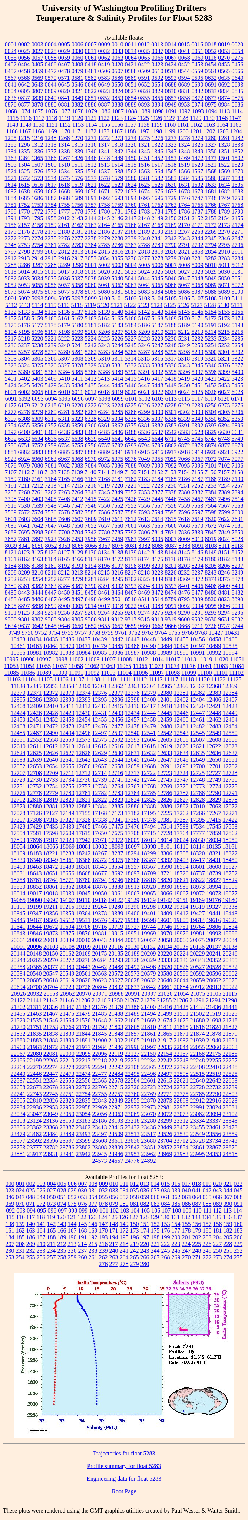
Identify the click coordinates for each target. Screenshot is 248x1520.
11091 (76, 673)
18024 (181, 840)
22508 (181, 1074)
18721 (165, 873)
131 (175, 1217)
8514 (157, 599)
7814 (157, 532)
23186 (99, 1120)
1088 (131, 111)
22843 (99, 1100)
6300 (157, 412)
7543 (51, 505)
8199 (144, 566)
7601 (11, 519)
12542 (165, 733)
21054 (181, 993)
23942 (83, 1154)
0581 (77, 78)
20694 (18, 987)
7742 (91, 532)
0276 (237, 58)
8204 (198, 566)
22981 (165, 1107)
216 (103, 1244)
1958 (51, 218)
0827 (131, 91)
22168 (197, 1054)
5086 (184, 292)
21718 (230, 1020)
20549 (67, 973)
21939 (197, 1040)
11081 (204, 666)
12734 (67, 780)
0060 (77, 58)
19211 (50, 907)
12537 (116, 733)
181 (217, 1230)
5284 (117, 352)
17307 (18, 820)
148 (113, 1224)
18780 (83, 880)
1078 (78, 111)
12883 (83, 806)
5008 (184, 265)
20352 (213, 960)
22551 (34, 1080)
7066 (184, 459)
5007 (171, 265)
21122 (18, 1000)
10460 (230, 639)
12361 (99, 686)
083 (155, 1204)
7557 (157, 505)
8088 (184, 546)
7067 (198, 459)
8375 (224, 579)
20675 (230, 980)
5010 (211, 265)
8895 (11, 606)
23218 (132, 1120)
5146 (198, 312)
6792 (117, 445)
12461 (197, 719)
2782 (64, 245)
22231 (132, 1060)
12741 (116, 780)
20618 (50, 980)
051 (61, 1197)
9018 (117, 606)
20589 (181, 973)
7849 (224, 532)
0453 (198, 64)
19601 (165, 920)
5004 (131, 265)
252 (238, 1250)
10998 (60, 659)
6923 (11, 459)
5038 (91, 278)
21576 (83, 1020)
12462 (213, 719)
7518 (11, 505)
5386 (91, 372)
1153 (78, 124)
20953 (50, 993)
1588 (238, 178)
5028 (198, 271)
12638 (18, 759)
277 (113, 1264)
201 (186, 1237)
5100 (104, 298)
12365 (164, 686)
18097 (132, 846)
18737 (197, 873)
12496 (83, 733)
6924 (24, 459)
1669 (77, 191)
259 (72, 1257)
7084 (91, 465)
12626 (50, 753)
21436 (213, 1007)
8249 (237, 572)
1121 (90, 118)
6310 (51, 419)
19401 (148, 913)
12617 (132, 746)
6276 (238, 405)
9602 (197, 619)
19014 (18, 893)
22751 (67, 1094)
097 (62, 1210)
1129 (195, 118)
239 (103, 1250)
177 (176, 1230)
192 (93, 1237)
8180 (211, 559)
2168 (157, 225)
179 (196, 1230)
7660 (117, 526)
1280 (211, 138)
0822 (91, 91)
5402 (24, 378)
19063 (132, 893)
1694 (131, 198)
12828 (197, 800)
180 (207, 1230)
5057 (64, 285)
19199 (34, 907)
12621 (197, 746)
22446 (34, 1074)
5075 (37, 292)
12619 (164, 746)
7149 (117, 472)
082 (144, 1204)
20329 (148, 960)
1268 (64, 138)
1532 (51, 171)
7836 (184, 532)
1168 (38, 131)
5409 (51, 378)
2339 (131, 238)
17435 (50, 826)
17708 (132, 833)
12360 (83, 686)
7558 (171, 505)
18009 (132, 840)
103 (124, 1210)
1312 (37, 144)
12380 (165, 693)
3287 (37, 265)
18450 (230, 860)
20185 (116, 953)
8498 (91, 599)
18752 (230, 873)
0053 (224, 51)
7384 (211, 492)
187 (41, 1237)
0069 (198, 58)
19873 (50, 933)
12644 (116, 759)
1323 (171, 144)
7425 (117, 499)
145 (82, 1224)
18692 (116, 873)
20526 (181, 967)
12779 (50, 793)
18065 (50, 846)
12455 (99, 719)
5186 (144, 325)
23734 (213, 1140)
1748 (211, 198)
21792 (99, 1027)
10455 (181, 639)
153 (165, 1224)
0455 (224, 64)
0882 (77, 104)
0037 (157, 51)
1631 (184, 185)
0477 (51, 71)
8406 (198, 586)
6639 (91, 439)
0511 (170, 71)
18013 (148, 840)
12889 (165, 806)
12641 (67, 759)
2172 (211, 225)
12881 (50, 806)
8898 (37, 606)
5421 (210, 378)
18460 (18, 866)
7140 (90, 472)
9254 (51, 612)
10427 (216, 632)
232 (30, 1250)
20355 (230, 960)
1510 (64, 165)
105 (145, 1210)
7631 (237, 519)
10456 (197, 639)
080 (124, 1204)
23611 (116, 1140)
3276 (131, 258)
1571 (11, 178)
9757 (81, 632)
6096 (78, 399)
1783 (144, 211)
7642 (37, 526)
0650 (117, 84)
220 (144, 1244)
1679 (198, 191)
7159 (11, 479)
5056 (51, 285)
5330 (104, 365)
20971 (99, 993)
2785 (104, 245)
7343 (91, 492)
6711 (170, 439)
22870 (148, 1100)
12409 (34, 706)
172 (124, 1230)
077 (93, 1204)
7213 (50, 485)
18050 (230, 840)
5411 (77, 378)
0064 (131, 58)
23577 (18, 1140)
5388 (104, 372)
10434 (34, 639)
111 (207, 1210)
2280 (117, 238)
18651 (50, 873)
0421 (131, 64)
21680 (197, 1020)
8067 (104, 546)
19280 (115, 907)
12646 (148, 759)
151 (144, 1224)
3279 (171, 258)
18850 (18, 886)
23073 (181, 1114)
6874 (211, 445)
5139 (104, 312)
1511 (77, 165)
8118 (237, 546)
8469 (144, 592)
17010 (197, 806)
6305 (224, 412)
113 (227, 1210)
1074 (24, 111)
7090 (157, 465)
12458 (148, 719)
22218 (99, 1060)
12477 (116, 726)
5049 (211, 278)
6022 (157, 392)
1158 (143, 124)
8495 (64, 599)
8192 (64, 566)
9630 (210, 619)
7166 (77, 479)
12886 (132, 806)
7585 (91, 512)
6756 (91, 445)
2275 (51, 238)
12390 (67, 699)
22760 (132, 1094)
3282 (211, 258)
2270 (224, 231)
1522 (224, 165)
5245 (131, 345)
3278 (157, 258)
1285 (11, 144)
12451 (34, 719)
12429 (67, 713)
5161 (64, 318)
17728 (165, 833)
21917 (165, 1040)
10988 (148, 653)
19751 (181, 927)
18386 (132, 860)
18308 (181, 853)
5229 (157, 338)
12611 (34, 746)
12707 (18, 773)
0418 (91, 64)
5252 (224, 345)
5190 (198, 325)
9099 (238, 606)
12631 (132, 753)
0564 (210, 71)
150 (134, 1224)
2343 (184, 238)
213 (71, 1244)
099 (83, 1210)
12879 (18, 806)
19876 (83, 933)
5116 (63, 305)
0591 (144, 78)
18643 (34, 873)
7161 (37, 479)
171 (113, 1230)
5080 (104, 292)
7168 (104, 479)
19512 (67, 920)
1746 (184, 198)
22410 (213, 1067)
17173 (116, 813)
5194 (11, 332)
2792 (198, 245)
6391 (184, 425)
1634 (224, 185)
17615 (83, 833)
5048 (198, 278)
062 (176, 1197)
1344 (131, 151)
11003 (92, 659)
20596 (213, 973)
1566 (184, 171)
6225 (131, 405)
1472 (198, 158)
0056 (24, 58)
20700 (34, 987)
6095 (64, 399)
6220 (77, 405)
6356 (37, 425)
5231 (184, 338)
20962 (67, 993)
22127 (132, 1054)
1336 (37, 151)
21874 (197, 1034)
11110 (109, 679)
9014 (91, 606)
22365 (148, 1067)
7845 (211, 532)
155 (186, 1224)
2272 (11, 238)
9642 (37, 626)
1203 (223, 131)
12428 (50, 713)
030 (82, 1190)
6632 (11, 439)
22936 (34, 1107)
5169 (171, 318)
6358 (64, 425)
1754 (51, 205)
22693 (67, 1087)
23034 (18, 1114)
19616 (213, 920)
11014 (156, 659)
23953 (132, 1154)
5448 (157, 385)
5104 (157, 298)
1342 (117, 151)
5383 (51, 372)
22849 (116, 1100)
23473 (230, 1127)
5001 (91, 265)
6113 (171, 399)
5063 (131, 285)
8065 (77, 546)
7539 (37, 505)
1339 (77, 151)
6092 (24, 399)
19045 (83, 893)
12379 (148, 693)
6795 (157, 445)
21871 (181, 1034)
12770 (181, 786)
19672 (50, 927)
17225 (165, 813)
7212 (37, 485)
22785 (197, 1094)
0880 (51, 104)
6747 (210, 439)
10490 (148, 646)
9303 (51, 619)
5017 (64, 271)
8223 (157, 572)
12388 (50, 699)
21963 (34, 1047)
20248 (18, 960)
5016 (51, 271)
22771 (165, 1094)
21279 (147, 1000)
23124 (34, 1120)
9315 (144, 619)
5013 (11, 271)
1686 (37, 198)
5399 (224, 372)
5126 (183, 305)
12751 (18, 786)
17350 (132, 820)
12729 (18, 780)
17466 (99, 826)
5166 (131, 318)
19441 (213, 913)
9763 (148, 632)
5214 (210, 332)
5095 (64, 298)
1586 (211, 178)
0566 (237, 71)
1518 (170, 165)
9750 (28, 632)
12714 (99, 773)
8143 (157, 552)
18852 (34, 886)
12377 (116, 693)
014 (155, 1184)
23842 (132, 1147)
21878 (213, 1034)
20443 (83, 967)
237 (82, 1250)
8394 (144, 586)
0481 (91, 71)
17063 (213, 806)
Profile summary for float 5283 (124, 1466)
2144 (91, 218)
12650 (213, 759)
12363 (132, 686)
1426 (77, 158)
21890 (67, 1040)
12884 (99, 806)
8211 (50, 572)
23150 (67, 1120)
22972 (132, 1107)
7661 (131, 526)
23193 (116, 1120)
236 (72, 1250)
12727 (213, 773)
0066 (157, 58)
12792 (18, 800)
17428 (18, 826)
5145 (184, 312)
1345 (144, 151)
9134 (37, 612)
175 (155, 1230)
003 (41, 1184)
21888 (50, 1040)
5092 (24, 298)
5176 (24, 325)
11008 (124, 659)
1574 (51, 178)
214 (82, 1244)
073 (51, 1204)
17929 (67, 840)
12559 (67, 739)
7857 (11, 539)
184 (10, 1237)
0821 (77, 91)
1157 (130, 124)
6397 (11, 432)
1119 (64, 118)
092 (10, 1210)
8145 (184, 552)
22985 (181, 1107)
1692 (104, 198)
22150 (148, 1054)
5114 (37, 305)
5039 (104, 278)
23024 (213, 1107)
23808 (99, 1147)
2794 (211, 245)
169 (93, 1230)
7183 (144, 479)
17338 (99, 820)
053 (82, 1197)
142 (51, 1224)
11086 (27, 673)
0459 (37, 71)
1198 (156, 131)
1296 (24, 144)
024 (20, 1190)
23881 (18, 1154)
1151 (51, 124)
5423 (237, 378)
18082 (99, 846)
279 (134, 1264)
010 (113, 1184)
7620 (210, 519)
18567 (148, 866)
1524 (11, 171)
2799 (37, 251)
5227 (131, 338)
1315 (77, 144)
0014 (170, 44)
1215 (24, 138)
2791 (184, 245)
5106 (184, 298)
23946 (116, 1154)
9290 (184, 612)
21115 (230, 993)
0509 (144, 71)
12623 (229, 746)
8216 (117, 572)
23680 (148, 1140)
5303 (11, 358)
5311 (117, 358)
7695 (24, 532)
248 (196, 1250)
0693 (238, 84)
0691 (211, 84)
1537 (104, 171)
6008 (51, 392)
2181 (77, 231)
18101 (165, 846)
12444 (148, 713)
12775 (230, 786)
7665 (157, 526)
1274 (131, 138)
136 (227, 1217)
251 (228, 1250)
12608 (213, 739)
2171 (198, 225)
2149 (157, 218)
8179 (198, 559)
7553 (131, 505)
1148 (12, 124)
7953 (77, 539)
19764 (197, 927)
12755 (67, 786)
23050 (67, 1114)
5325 (37, 365)
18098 (148, 846)
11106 (61, 679)
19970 (165, 933)
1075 (38, 111)
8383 (51, 586)
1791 (11, 218)
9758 (94, 632)
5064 (144, 285)
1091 (171, 111)
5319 (197, 358)
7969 (117, 539)
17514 (165, 826)
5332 (131, 365)
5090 (238, 292)
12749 (213, 780)
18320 (197, 853)
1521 (210, 165)
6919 (198, 452)
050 (51, 1197)
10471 (83, 646)
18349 (50, 860)
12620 (180, 746)
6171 (237, 399)
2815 (104, 251)
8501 (117, 599)
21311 (34, 1007)
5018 (77, 271)
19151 (180, 900)
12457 (132, 719)
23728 (197, 1140)
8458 (91, 592)
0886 (91, 104)
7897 (37, 539)
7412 (77, 499)
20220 (165, 953)
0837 (24, 98)
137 (237, 1217)
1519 (184, 165)
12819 (50, 800)
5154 (211, 312)
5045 (157, 278)
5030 (224, 271)
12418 (164, 706)
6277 (11, 412)
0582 (91, 78)
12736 (83, 780)
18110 (181, 846)
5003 (117, 265)
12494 (67, 733)
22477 (99, 1074)
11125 (234, 679)
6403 (51, 432)
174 (144, 1230)
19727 (132, 927)
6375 (131, 425)
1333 (238, 144)
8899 (51, 606)
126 (123, 1217)
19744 (148, 927)
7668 (184, 526)
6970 (91, 459)
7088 (131, 465)
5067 (184, 285)
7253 (210, 485)
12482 (197, 726)
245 (165, 1250)
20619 (67, 980)
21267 (131, 1000)
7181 (117, 479)
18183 (34, 853)
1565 (171, 171)
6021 (144, 392)
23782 (50, 1147)
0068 (184, 58)
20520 (165, 967)
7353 (144, 492)
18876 (99, 886)
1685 (24, 198)
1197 (143, 131)
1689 (77, 198)
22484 (116, 1074)
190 (72, 1237)
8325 (144, 579)
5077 (64, 292)
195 (124, 1237)
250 (217, 1250)
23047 (34, 1114)
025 (30, 1190)
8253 (24, 579)
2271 (238, 231)
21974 (67, 1047)
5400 (238, 372)
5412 (90, 378)
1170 (64, 131)
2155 (238, 218)
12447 (197, 713)
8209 (24, 572)
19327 (213, 907)
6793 (131, 445)
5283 (104, 352)
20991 (132, 993)
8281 (91, 579)
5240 (64, 345)
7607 (77, 519)
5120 (103, 305)
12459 (165, 719)
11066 (140, 666)
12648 (181, 759)
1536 (91, 171)
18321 (213, 853)
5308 (77, 358)
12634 (181, 753)
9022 (131, 606)
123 (92, 1217)
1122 (103, 118)
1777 (64, 211)
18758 (18, 880)
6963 (51, 459)
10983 (67, 653)
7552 (117, 505)
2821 (184, 251)
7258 (11, 492)
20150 (50, 953)
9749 (14, 632)
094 (31, 1210)
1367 (64, 158)
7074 (224, 459)
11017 (172, 659)
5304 (24, 358)
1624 (131, 185)
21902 (116, 1040)
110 (197, 1210)
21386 (132, 1007)
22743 (34, 1094)
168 (82, 1230)
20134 (164, 947)
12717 (132, 773)
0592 (157, 78)
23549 (197, 1134)
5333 (144, 365)
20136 (197, 947)
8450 (64, 592)
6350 (210, 419)
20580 (165, 973)
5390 (131, 372)
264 (124, 1257)
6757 (104, 445)
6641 (117, 439)
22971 (116, 1107)
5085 (171, 292)
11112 (140, 679)
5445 (117, 385)
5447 (144, 385)
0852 (104, 98)
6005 (37, 392)
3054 (104, 258)
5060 (91, 285)
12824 (132, 800)
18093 (116, 846)
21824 (213, 1027)
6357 (51, 425)
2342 (171, 238)
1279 (198, 138)
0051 (198, 51)
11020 (221, 659)
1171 (77, 131)
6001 (11, 392)
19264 (99, 907)
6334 (117, 419)
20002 (34, 940)
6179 (24, 405)
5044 (144, 278)
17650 (99, 833)
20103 (50, 947)
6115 (184, 399)
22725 (181, 1087)
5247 (157, 345)
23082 (197, 1114)
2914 (37, 258)
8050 (37, 546)
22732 (213, 1087)
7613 (144, 519)
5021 (117, 271)
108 (176, 1210)
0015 (184, 44)
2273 (24, 238)
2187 (117, 231)
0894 (157, 104)
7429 (144, 499)
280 (144, 1264)
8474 (171, 592)
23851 (148, 1147)
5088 (211, 292)
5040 (117, 278)
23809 (116, 1147)
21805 (132, 1027)
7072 (211, 459)
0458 (24, 71)
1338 (64, 151)
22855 (132, 1100)
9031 (144, 606)
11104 (29, 679)
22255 (213, 1060)
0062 (104, 58)
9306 (91, 619)
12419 (180, 706)
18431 (213, 860)
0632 (211, 78)
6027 (224, 392)
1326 (198, 144)
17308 (34, 820)
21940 (213, 1040)
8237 (197, 572)
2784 (91, 245)
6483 (77, 432)
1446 (91, 158)
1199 (169, 131)
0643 (37, 84)
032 (103, 1190)
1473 (211, 158)
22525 (230, 1074)
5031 (238, 271)
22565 (99, 1080)
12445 (165, 713)
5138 (91, 312)
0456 (238, 64)
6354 (11, 425)
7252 (197, 485)
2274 (37, 238)
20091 (18, 947)
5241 (77, 345)
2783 (77, 245)
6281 (64, 412)
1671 (104, 191)
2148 (144, 218)
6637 (64, 439)
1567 (198, 171)
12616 (115, 746)
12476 (99, 726)
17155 (83, 813)
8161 (11, 559)
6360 (91, 425)
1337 (51, 151)
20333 (165, 960)
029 (72, 1190)
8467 (131, 592)
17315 (50, 820)
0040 (171, 51)
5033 (24, 278)
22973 (148, 1107)
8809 (197, 599)
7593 (144, 512)
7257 (237, 485)
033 (113, 1190)
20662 (213, 980)
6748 (224, 439)
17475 (116, 826)
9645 (51, 626)
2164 (104, 225)
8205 (211, 566)
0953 (184, 104)
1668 (64, 191)
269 (176, 1257)
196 (134, 1237)
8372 (198, 579)
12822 (99, 800)
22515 (197, 1074)
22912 (197, 1100)
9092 (184, 606)
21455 (18, 1013)
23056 (99, 1114)
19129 (132, 900)
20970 (83, 993)
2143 (77, 218)
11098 (172, 673)
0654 (157, 84)
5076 (51, 292)
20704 (50, 987)
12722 (148, 773)
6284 (104, 412)
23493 (83, 1134)
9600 (184, 619)
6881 (11, 452)
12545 (197, 733)
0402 (11, 64)
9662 (157, 626)
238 (93, 1250)
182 (228, 1230)
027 (51, 1190)
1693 (117, 198)
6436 (64, 432)
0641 (11, 84)
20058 (164, 940)
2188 (131, 231)
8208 (11, 572)
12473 (67, 726)
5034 (37, 278)
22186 (18, 1060)
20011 (50, 940)
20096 (34, 947)
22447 (50, 1074)
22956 (67, 1107)
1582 (157, 178)
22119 (116, 1054)
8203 (184, 566)
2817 (131, 251)
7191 (11, 485)
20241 (213, 953)
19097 (50, 900)
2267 (184, 231)
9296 (238, 612)
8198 (131, 566)
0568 (24, 78)
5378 (11, 372)
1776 (51, 211)
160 (238, 1224)
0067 (171, 58)
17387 (181, 820)
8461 (104, 592)
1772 (37, 211)
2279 (104, 238)
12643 (99, 759)
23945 (99, 1154)
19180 (229, 900)
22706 (99, 1087)
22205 (50, 1060)
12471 (34, 726)
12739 (99, 780)
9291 (198, 612)
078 (103, 1204)
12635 (197, 753)
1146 (222, 118)
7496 (224, 499)
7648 (64, 526)
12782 (99, 793)
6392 (198, 425)
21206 (82, 1000)
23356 (18, 1127)
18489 (67, 866)
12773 (197, 786)
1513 (104, 165)
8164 (51, 559)
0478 (64, 71)
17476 (132, 826)
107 (166, 1210)
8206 (224, 566)
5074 (24, 292)
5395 (171, 372)
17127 (50, 813)
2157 (24, 225)
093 (20, 1210)
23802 (83, 1147)
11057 (59, 666)
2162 (77, 225)
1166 (11, 131)
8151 (224, 552)
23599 (83, 1140)
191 (82, 1237)
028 (61, 1190)
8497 (77, 599)
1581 (144, 178)
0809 (51, 91)
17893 (18, 840)
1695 (144, 198)
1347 (171, 151)
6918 (184, 452)
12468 (18, 726)
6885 (64, 452)
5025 (157, 271)
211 (51, 1244)
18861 (50, 886)
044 (228, 1190)
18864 (83, 886)
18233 (67, 853)
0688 (171, 84)
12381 (181, 693)
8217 (130, 572)
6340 (197, 419)
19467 (34, 920)
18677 (99, 873)
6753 (51, 445)
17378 (148, 820)
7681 (238, 526)
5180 (77, 325)
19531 (83, 920)
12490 (50, 733)
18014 (165, 840)
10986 (116, 653)
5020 (104, 271)
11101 (221, 673)
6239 (198, 405)
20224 (181, 953)
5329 (91, 365)
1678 (184, 191)
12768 (148, 786)
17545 (213, 826)
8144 (171, 552)
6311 (64, 419)
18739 (213, 873)
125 (113, 1217)
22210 (67, 1060)
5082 (131, 292)
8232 (184, 572)
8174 (144, 559)
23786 (67, 1147)
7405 (51, 499)
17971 (99, 840)
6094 (51, 399)
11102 (236, 673)
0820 (64, 91)
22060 (213, 1047)
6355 (24, 425)
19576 (99, 920)
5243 (104, 345)
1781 (117, 211)
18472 (50, 866)
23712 (180, 1140)
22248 (197, 1060)
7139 (77, 472)
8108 (211, 546)
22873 (165, 1100)
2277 (77, 238)
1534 (64, 171)
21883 (34, 1040)
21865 (165, 1034)
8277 (64, 579)
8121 (11, 552)
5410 (64, 378)
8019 (211, 539)
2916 (64, 258)
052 (72, 1197)
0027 (37, 51)
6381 (144, 425)
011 (124, 1184)
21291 (196, 1000)
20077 (213, 940)
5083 (144, 292)
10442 (116, 639)
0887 (104, 104)
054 (93, 1197)
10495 (181, 646)
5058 (77, 285)
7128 (50, 472)
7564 (211, 505)
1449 (117, 158)
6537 (157, 432)
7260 (24, 492)
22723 (148, 1087)
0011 (130, 44)
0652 (144, 84)
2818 (144, 251)
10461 (18, 646)
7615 (170, 519)
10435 (50, 639)
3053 (91, 258)
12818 (34, 800)
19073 (213, 893)
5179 (64, 325)
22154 (164, 1054)
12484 (230, 726)
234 (51, 1250)
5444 (104, 385)
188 (51, 1237)
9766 (188, 632)
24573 (99, 1161)
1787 (198, 211)
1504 (24, 165)
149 (124, 1224)
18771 (67, 880)
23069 (132, 1114)
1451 (144, 158)
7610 (104, 519)
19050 (99, 893)
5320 (210, 358)
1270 (77, 138)
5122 (130, 305)
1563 (144, 171)
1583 (171, 178)
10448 (148, 639)
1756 (77, 205)
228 (227, 1244)
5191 (211, 325)
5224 (91, 338)
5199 (77, 332)
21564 (67, 1020)
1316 (91, 144)
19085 (18, 900)
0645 (64, 84)
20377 (50, 967)
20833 (132, 987)
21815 (180, 1027)
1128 (182, 118)
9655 (104, 626)
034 (124, 1190)
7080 (37, 465)
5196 (37, 332)
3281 (198, 258)
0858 (184, 98)
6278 (24, 412)
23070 (148, 1114)
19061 (116, 893)
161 (10, 1230)
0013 (157, 44)
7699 (51, 532)
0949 (171, 104)
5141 (131, 312)
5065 (157, 285)
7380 (184, 492)
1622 (104, 185)
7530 (24, 505)
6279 (37, 412)
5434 (77, 385)
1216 (37, 138)
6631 (238, 432)
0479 (77, 71)
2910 (224, 251)
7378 (171, 492)
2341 (157, 238)
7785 (117, 532)
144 (72, 1224)
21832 (18, 1034)
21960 (18, 1047)
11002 (76, 659)
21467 (50, 1013)
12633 (165, 753)
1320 (131, 144)
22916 (213, 1100)
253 (10, 1257)
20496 (148, 967)
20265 (34, 960)
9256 (64, 612)
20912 (197, 987)
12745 (165, 780)
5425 (24, 385)
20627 (116, 980)
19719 (116, 927)
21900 (99, 1040)
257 (51, 1257)
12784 (132, 793)
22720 (132, 1087)
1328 (224, 144)
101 (103, 1210)
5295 (171, 352)
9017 (104, 606)
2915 (51, 258)
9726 (210, 626)
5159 (37, 318)
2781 (51, 245)
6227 (157, 405)
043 (217, 1190)
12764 (116, 786)
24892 (148, 1161)
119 (51, 1217)
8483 (11, 599)
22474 (83, 1074)
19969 (148, 933)
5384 (64, 372)
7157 (224, 472)
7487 (211, 499)
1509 (51, 165)
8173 (131, 559)
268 (165, 1257)
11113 (155, 679)
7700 (64, 532)
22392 (181, 1067)
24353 (213, 1154)
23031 (230, 1107)
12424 (18, 713)
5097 (77, 298)
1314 (64, 144)
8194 (91, 566)
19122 (115, 900)
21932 (181, 1040)
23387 (67, 1127)
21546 (50, 1020)
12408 (18, 706)
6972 (104, 459)
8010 (198, 539)
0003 (37, 44)
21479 (83, 1013)
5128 (210, 305)
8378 (238, 579)
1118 (51, 118)
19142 (164, 900)
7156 (210, 472)
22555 (67, 1080)
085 (176, 1204)
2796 (238, 245)
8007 (171, 539)
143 (61, 1224)
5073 (11, 292)
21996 (132, 1047)
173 (134, 1230)
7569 (11, 512)
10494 (165, 646)
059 (144, 1197)
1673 (131, 191)
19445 (18, 920)
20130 (132, 947)
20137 (213, 947)
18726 (181, 873)
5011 (224, 265)
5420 (197, 378)
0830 (171, 91)
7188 (211, 479)
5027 (184, 271)
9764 (161, 632)
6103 (158, 399)
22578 (116, 1080)
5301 (224, 352)
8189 (51, 566)
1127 (169, 118)
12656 (83, 766)
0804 (11, 91)
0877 (24, 104)
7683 (11, 532)
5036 (64, 278)
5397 (198, 372)
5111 (237, 298)
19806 (213, 927)
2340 (144, 238)
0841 (64, 98)
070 (20, 1204)
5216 (237, 332)
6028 (237, 392)
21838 (50, 1034)
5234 (224, 338)
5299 (198, 352)
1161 (183, 124)
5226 (117, 338)
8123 (24, 552)
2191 (171, 231)
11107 (77, 679)
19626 (230, 920)
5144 (171, 312)
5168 (157, 318)
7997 (144, 539)
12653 (34, 766)
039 (176, 1190)
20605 (34, 980)
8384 (64, 586)
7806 (144, 532)
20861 (165, 987)
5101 (117, 298)
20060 (180, 940)
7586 (104, 512)
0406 (51, 64)
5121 (116, 305)
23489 (67, 1134)
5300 (211, 352)
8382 (37, 586)
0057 (37, 58)
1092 (185, 111)
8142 (144, 552)
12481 (181, 726)
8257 (51, 579)
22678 (50, 1087)
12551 (18, 739)
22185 (229, 1054)
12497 (99, 733)
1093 (198, 111)
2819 (157, 251)
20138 (229, 947)
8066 (91, 546)
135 (216, 1217)
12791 (230, 793)
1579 (117, 178)
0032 (104, 51)
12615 (99, 746)
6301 (171, 412)
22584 (132, 1080)
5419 (184, 378)
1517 (157, 165)
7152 (157, 472)
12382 (197, 693)
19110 (83, 900)
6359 (77, 425)
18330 (18, 860)
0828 (144, 91)
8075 (117, 546)
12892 (181, 806)
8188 (37, 566)
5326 (51, 365)
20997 (148, 993)
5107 (198, 298)
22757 (116, 1094)
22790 (213, 1094)
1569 (224, 171)
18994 (213, 886)
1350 (211, 151)
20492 (132, 967)
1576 (77, 178)
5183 (117, 325)
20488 (116, 967)
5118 (77, 305)
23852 (165, 1147)
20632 (148, 980)
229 (238, 1244)
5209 (144, 332)
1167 (25, 131)
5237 (24, 345)
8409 (224, 586)
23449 (165, 1127)
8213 (77, 572)
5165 (117, 318)
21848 (116, 1034)
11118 (187, 679)
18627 (230, 866)
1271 (91, 138)
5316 (157, 358)
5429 (51, 385)
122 (81, 1217)
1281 (224, 138)
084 (165, 1204)
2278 (91, 238)
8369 (184, 579)
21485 (99, 1013)
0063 (117, 58)
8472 (157, 592)
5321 (224, 358)
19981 (197, 933)
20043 (99, 940)
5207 (117, 332)
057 (124, 1197)
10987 (132, 653)
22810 (34, 1100)
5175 (11, 325)
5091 (11, 298)
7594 (157, 512)
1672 (117, 191)
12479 (148, 726)
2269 (211, 231)
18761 (34, 880)
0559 (197, 71)
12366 (180, 686)
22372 (165, 1067)
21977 (83, 1047)
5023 (131, 271)
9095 (211, 606)
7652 (91, 526)
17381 (165, 820)
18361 (67, 860)
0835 (238, 91)
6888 (91, 452)
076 (82, 1204)
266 (144, 1257)
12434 (132, 713)
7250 (170, 485)
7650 (77, 526)
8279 (77, 579)
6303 (198, 412)
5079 (91, 292)
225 (196, 1244)
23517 (148, 1134)
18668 (83, 873)
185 (20, 1237)
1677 (171, 191)
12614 (83, 746)
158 (217, 1224)
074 (61, 1204)
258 (61, 1257)
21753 (50, 1027)
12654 (50, 766)
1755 (64, 205)
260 (82, 1257)
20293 (116, 960)
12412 (83, 706)
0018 (210, 44)
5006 (157, 265)
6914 (131, 452)
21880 (18, 1040)
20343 (197, 960)
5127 (196, 305)
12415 (115, 706)
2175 (11, 231)
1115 (13, 118)
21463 (34, 1013)
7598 (211, 512)
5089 (224, 292)
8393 (131, 586)
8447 (51, 592)
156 (196, 1224)
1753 (37, 205)
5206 (104, 332)
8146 (198, 552)
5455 (238, 385)
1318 (117, 144)
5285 (131, 352)
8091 (198, 546)
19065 (148, 893)
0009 (104, 44)
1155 (104, 124)
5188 (171, 325)
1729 (171, 198)
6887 (77, 452)
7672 (211, 526)
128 (144, 1217)
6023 (170, 392)
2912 (11, 258)
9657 (117, 626)
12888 (148, 806)
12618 (148, 746)
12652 (18, 766)
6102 (145, 399)
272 (207, 1257)
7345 (104, 492)
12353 (50, 686)
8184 (11, 566)
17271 (230, 813)
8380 (11, 586)
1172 (90, 131)
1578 (104, 178)
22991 (197, 1107)
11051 (237, 659)
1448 (104, 158)
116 (20, 1217)
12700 (197, 766)
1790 (238, 211)
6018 (104, 392)
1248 (51, 138)
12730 (34, 780)
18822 (197, 880)
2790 (171, 245)
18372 (99, 860)
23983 (181, 1154)
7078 (11, 465)
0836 (11, 98)
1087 (118, 111)
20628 (132, 980)
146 (93, 1224)
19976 (181, 933)
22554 (50, 1080)
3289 (64, 265)
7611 (117, 519)
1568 (211, 171)
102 (114, 1210)
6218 (51, 405)
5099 (91, 298)
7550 (104, 505)
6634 (37, 439)
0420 (117, 64)
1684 (11, 198)
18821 (181, 880)
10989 (165, 653)
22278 (67, 1067)
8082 (144, 546)
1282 (238, 138)
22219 (116, 1060)
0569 (37, 78)
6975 (117, 459)
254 (20, 1257)
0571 (64, 78)
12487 (34, 733)
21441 (229, 1007)
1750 (238, 198)
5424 (11, 385)
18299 (148, 853)
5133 (24, 312)
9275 (157, 612)
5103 (144, 298)
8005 (157, 539)
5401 (11, 378)
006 (72, 1184)
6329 (104, 419)
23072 (165, 1114)
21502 (197, 1013)
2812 (64, 251)
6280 (51, 412)
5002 (104, 265)
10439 (99, 639)
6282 (77, 412)
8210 (37, 572)
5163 (91, 318)
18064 (34, 846)
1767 (224, 205)
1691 (91, 198)
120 (61, 1217)
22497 (165, 1074)
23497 (99, 1134)
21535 (34, 1020)
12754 (50, 786)
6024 (184, 392)
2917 (77, 258)
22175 (213, 1054)
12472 (50, 726)
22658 (18, 1087)
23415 (116, 1127)
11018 (189, 659)
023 (10, 1190)
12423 (229, 706)
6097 (91, 399)
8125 (37, 552)
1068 (11, 111)
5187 (157, 325)
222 (165, 1244)
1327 (211, 144)
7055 (157, 459)
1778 (77, 211)
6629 (211, 432)
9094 (198, 606)
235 (61, 1250)
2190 (157, 231)
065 (207, 1197)
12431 (99, 713)
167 (72, 1230)
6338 (170, 419)
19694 (67, 927)
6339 (184, 419)
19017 (34, 893)
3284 (238, 258)
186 (30, 1237)
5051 (238, 278)
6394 (224, 425)
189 (61, 1237)
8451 (77, 592)
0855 (144, 98)
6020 (130, 392)
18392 (165, 860)
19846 (34, 933)
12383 (213, 693)
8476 (184, 592)
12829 (213, 800)
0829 (157, 91)
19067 (181, 893)
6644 (157, 439)
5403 (37, 378)
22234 (148, 1060)
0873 (211, 98)
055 (103, 1197)
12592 (116, 739)
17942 (83, 840)
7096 (198, 465)
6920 (211, 452)
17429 (34, 826)
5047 (184, 278)
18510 (83, 866)
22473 (67, 1074)
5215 (224, 332)
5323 (11, 365)
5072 (238, 285)
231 (20, 1250)
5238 (37, 345)
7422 (104, 499)
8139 (131, 552)
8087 (171, 546)
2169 (171, 225)
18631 (18, 873)
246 (176, 1250)
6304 (211, 412)
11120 (202, 679)
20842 (148, 987)
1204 (236, 131)
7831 (171, 532)
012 (134, 1184)
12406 (213, 699)
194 (113, 1237)
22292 (116, 1067)
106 (155, 1210)
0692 (224, 84)
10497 (197, 646)
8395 (157, 586)
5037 (77, 278)
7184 (157, 479)
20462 (99, 967)
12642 (83, 759)
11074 (172, 666)
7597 (198, 512)
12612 (50, 746)
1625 (144, 185)
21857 (132, 1034)
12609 (230, 739)
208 (20, 1244)
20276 (83, 960)
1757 (91, 205)
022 (238, 1184)
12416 (132, 706)
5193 (238, 325)
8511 (144, 599)
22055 (197, 1047)
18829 (230, 880)
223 (175, 1244)
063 (186, 1197)
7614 (157, 519)
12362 (115, 686)
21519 (213, 1013)
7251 (184, 485)
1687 (51, 198)
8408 (211, 586)
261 (93, 1257)
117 (30, 1217)
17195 (148, 813)
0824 (117, 91)
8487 (51, 599)
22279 (83, 1067)
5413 (104, 378)
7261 (37, 492)
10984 (83, 653)
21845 (99, 1034)
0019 (224, 44)
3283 (224, 258)
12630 (116, 753)
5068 (198, 285)
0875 (238, 98)
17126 (34, 813)
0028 (51, 51)
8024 (224, 539)
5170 (184, 318)
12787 (181, 793)
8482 (238, 592)
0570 (51, 78)
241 (124, 1250)
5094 (51, 298)
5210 (157, 332)
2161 (64, 225)
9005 (77, 606)
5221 (51, 338)
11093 (108, 673)
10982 (50, 653)
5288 (157, 352)
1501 (224, 158)
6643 (144, 439)
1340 (91, 151)
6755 (77, 445)
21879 (230, 1034)
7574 (37, 512)
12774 (213, 786)
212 (61, 1244)
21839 (67, 1034)
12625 (34, 753)
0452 (184, 64)
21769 (67, 1027)
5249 (184, 345)
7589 (131, 512)
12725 (197, 773)
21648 (99, 1020)
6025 (197, 392)
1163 (209, 124)
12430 (83, 713)
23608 (99, 1140)
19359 (67, 913)
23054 (83, 1114)
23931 (50, 1154)
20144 (18, 953)
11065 (124, 666)
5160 (51, 318)
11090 (60, 673)
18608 (213, 866)
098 (72, 1210)
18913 (132, 886)
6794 (144, 445)
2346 (224, 238)
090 (228, 1204)
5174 (238, 318)
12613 (66, 746)
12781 (83, 793)
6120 (223, 399)
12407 (230, 699)
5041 (131, 278)
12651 (230, 759)
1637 (11, 191)
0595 (198, 78)
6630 (224, 432)
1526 (37, 171)
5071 (224, 285)
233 (41, 1250)
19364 (83, 913)
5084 (157, 292)
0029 (64, 51)
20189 (132, 953)
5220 (37, 338)
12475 (83, 726)
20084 (229, 940)
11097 (156, 673)
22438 (230, 1067)
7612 (130, 519)
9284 (171, 612)
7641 (24, 526)
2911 (237, 251)
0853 (117, 98)
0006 (77, 44)
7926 (64, 539)
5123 (143, 305)
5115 (50, 305)
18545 (99, 866)
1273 (117, 138)
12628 (83, 753)
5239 (51, 345)
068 (238, 1197)
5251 (211, 345)
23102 (230, 1114)
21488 (116, 1013)
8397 (171, 586)
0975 (211, 104)
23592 (34, 1140)
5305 (37, 358)
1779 (91, 211)
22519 (213, 1074)
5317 (170, 358)
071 (30, 1204)
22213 (83, 1060)
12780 (67, 793)
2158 (37, 225)
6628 (198, 432)
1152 (64, 124)
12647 (165, 759)
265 (134, 1257)
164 (41, 1230)
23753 (18, 1147)
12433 (116, 713)
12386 (34, 699)
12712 (83, 773)
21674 (165, 1020)
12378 (132, 693)
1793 (24, 218)
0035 (144, 51)
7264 (77, 492)
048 (30, 1197)
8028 (238, 539)
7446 (171, 499)
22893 (181, 1100)
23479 (18, 1134)
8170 (104, 559)
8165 (64, 559)
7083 (77, 465)
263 (113, 1257)
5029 (211, 271)
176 (165, 1230)
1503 (11, 165)
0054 (238, 51)
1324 (184, 144)
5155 (224, 312)
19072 (197, 893)
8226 (170, 572)
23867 (213, 1147)
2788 (144, 245)
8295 (117, 579)
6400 (24, 432)
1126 (156, 118)
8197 (117, 566)
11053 (11, 666)
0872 (198, 98)
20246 (230, 953)
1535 (77, 171)
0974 (198, 104)
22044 (181, 1047)
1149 (25, 124)
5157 (11, 318)
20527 (197, 967)
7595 (171, 512)
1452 (157, 158)
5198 (64, 332)
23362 (34, 1127)
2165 (117, 225)
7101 (211, 465)
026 (41, 1190)
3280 (184, 258)
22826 (50, 1100)
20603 (18, 980)
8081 (131, 546)
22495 (132, 1074)
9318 (157, 619)
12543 (181, 733)
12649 (197, 759)
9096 (224, 606)
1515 (130, 165)
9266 (131, 612)
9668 (184, 626)
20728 (83, 987)
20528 (213, 967)
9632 (237, 619)
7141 (104, 472)
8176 (171, 559)
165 (51, 1230)
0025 (24, 51)
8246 (224, 572)
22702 (83, 1087)
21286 (180, 1000)
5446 (131, 385)
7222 (144, 485)
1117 (38, 118)
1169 (51, 131)
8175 (157, 559)
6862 (171, 445)
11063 (107, 666)
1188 (130, 131)
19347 (34, 913)
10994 (230, 653)
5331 (117, 365)
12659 (132, 766)
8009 (184, 539)
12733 (50, 780)
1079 (91, 111)
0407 (64, 64)
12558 (50, 739)
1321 (144, 144)
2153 (211, 218)
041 (196, 1190)
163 (30, 1230)
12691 (165, 766)
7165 (64, 479)
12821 (83, 800)
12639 (34, 759)
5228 (144, 338)
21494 (148, 1013)
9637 (24, 626)
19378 (99, 913)
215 (92, 1244)
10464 (50, 646)
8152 (238, 552)
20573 (132, 973)
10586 (18, 653)
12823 (116, 800)
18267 (99, 853)
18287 (116, 853)
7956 (91, 539)
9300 (11, 619)
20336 (181, 960)
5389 (117, 372)
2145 (104, 218)
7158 (237, 472)
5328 (77, 365)
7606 (64, 519)
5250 (198, 345)
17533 (181, 826)
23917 (34, 1154)
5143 (157, 312)
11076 (188, 666)
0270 (224, 58)
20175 (99, 953)
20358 (18, 967)
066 (217, 1197)
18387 (148, 860)
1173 (103, 131)
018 (196, 1184)
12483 (213, 726)
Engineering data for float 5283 (124, 1478)
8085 (157, 546)
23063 (116, 1114)
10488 (132, 646)
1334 (11, 151)
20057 (148, 940)
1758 (104, 205)
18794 (99, 880)
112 (217, 1210)
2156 (11, 225)
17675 (116, 833)
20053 (132, 940)
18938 (181, 886)
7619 (197, 519)
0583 (104, 78)
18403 (181, 860)
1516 (144, 165)
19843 (18, 933)
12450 (18, 719)
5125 (170, 305)
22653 (230, 1080)
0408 (77, 64)
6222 (91, 405)
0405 (37, 64)
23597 (67, 1140)
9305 (77, 619)
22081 (50, 1054)
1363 (11, 158)
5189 (184, 325)
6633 (24, 439)
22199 (34, 1060)
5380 (24, 372)
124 (102, 1217)
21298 (229, 1000)
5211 (170, 332)
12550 (230, 733)
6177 (11, 405)
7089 (144, 465)
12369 (229, 686)
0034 (131, 51)
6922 (238, 452)
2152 (198, 218)
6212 (37, 405)
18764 (50, 880)
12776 (18, 793)
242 (134, 1250)
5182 (104, 325)
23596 (50, 1140)
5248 (171, 345)
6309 (37, 419)
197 (144, 1237)
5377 (238, 365)
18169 (18, 853)
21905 (132, 1040)
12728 (229, 773)
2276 (64, 238)
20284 (99, 960)
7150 (130, 472)
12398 (132, 699)
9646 (64, 626)
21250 (115, 1000)
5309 (91, 358)
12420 (197, 706)
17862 (230, 833)
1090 (158, 111)
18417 (197, 860)
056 (113, 1197)
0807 (37, 91)
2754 (37, 245)
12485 (18, 733)
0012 (144, 44)
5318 (184, 358)
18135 (213, 846)
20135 (180, 947)
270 (186, 1257)
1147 (235, 118)
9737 (224, 626)
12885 (116, 806)
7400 (24, 499)
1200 (183, 131)
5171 (198, 318)
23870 (230, 1147)
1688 (64, 198)
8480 (211, 592)
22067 (18, 1054)
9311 (104, 619)
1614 (11, 185)
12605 (165, 739)
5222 (64, 338)
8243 (210, 572)
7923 (51, 539)
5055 (37, 285)
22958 (83, 1107)
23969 (165, 1154)
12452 (50, 719)
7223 (157, 485)
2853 (198, 251)
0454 (211, 64)
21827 (229, 1027)
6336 (144, 419)
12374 (83, 693)
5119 (90, 305)
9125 (24, 612)
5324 (24, 365)
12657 (99, 766)
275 (238, 1257)
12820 (67, 800)
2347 (238, 238)
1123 (117, 118)
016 (175, 1184)
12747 (181, 780)
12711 (67, 773)
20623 (99, 980)
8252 (11, 579)
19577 (116, 920)
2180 (64, 231)
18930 (165, 886)
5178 (51, 325)
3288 (51, 265)
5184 (131, 325)
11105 (45, 679)
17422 (230, 820)
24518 (230, 1154)
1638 (24, 191)
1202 (209, 131)
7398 (11, 499)
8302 (131, 579)
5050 (224, 278)
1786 (184, 211)
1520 (197, 165)
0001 (11, 44)
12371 (34, 693)
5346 (211, 365)
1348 (184, 151)
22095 (83, 1054)
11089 (44, 673)
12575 (99, 739)
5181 (91, 325)
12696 (181, 766)
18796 (116, 880)
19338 (229, 907)
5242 (91, 345)
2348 (11, 245)
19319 (197, 907)
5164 (104, 318)
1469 (184, 158)
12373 (67, 693)
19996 (230, 933)
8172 (117, 559)
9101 (11, 612)
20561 (83, 973)
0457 (11, 71)
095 (41, 1210)
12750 (230, 780)
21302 (18, 1007)
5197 (51, 332)
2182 (91, 231)
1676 (157, 191)
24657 (116, 1161)
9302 (37, 619)
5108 (211, 298)
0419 (104, 64)
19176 (213, 900)
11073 (156, 666)
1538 (117, 171)
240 (113, 1250)
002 (30, 1184)
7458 (184, 499)
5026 (171, 271)
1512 (90, 165)
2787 (131, 245)
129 (154, 1217)
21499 (165, 1013)
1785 (171, 211)
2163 (91, 225)
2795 (224, 245)
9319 (170, 619)
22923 (230, 1100)
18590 (165, 866)
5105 (171, 298)
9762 (134, 632)
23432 (132, 1127)
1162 (196, 124)
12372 (50, 693)
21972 (50, 1047)
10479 (99, 646)
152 (155, 1224)
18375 (116, 860)
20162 (67, 953)
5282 (91, 352)
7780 (104, 532)
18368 (83, 860)
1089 (145, 111)
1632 (198, 185)
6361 (104, 425)
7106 (238, 465)
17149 (67, 813)
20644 (181, 980)
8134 (104, 552)
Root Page (124, 1491)
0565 (224, 71)
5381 (37, 372)
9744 (237, 626)
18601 (197, 866)
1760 (131, 205)
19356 (50, 913)
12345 (34, 686)
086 (186, 1204)
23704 (164, 1140)
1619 (77, 185)
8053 (64, 546)
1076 (51, 111)
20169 (83, 953)
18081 (83, 846)
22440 (18, 1074)
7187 (198, 479)
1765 (198, 205)
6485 (104, 432)
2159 (51, 225)
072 (41, 1204)
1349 (198, 151)
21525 (230, 1013)
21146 (66, 1000)
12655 (67, 766)
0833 (211, 91)
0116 (210, 58)
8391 (104, 586)
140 (30, 1224)
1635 (238, 185)
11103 (13, 679)
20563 (99, 973)
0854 (131, 98)
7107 (11, 472)
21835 (34, 1034)
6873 (198, 445)
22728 (197, 1087)
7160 (24, 479)
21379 (115, 1007)
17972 (116, 840)
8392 (117, 586)
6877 (224, 445)
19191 (18, 907)
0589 (131, 78)
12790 (213, 793)
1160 (170, 124)
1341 (104, 151)
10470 (67, 646)
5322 (237, 358)
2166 (131, 225)
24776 (132, 1161)
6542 (171, 432)
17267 (213, 813)
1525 (24, 171)
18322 (230, 853)
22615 (165, 1080)
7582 (77, 512)
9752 (41, 632)
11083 (220, 666)
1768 (238, 205)
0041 (184, 51)
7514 (238, 499)
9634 (11, 626)
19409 (165, 913)
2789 (157, 245)
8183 (238, 559)
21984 (99, 1047)
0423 (157, 64)
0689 (184, 84)
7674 (224, 526)
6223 (104, 405)
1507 (37, 165)
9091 (171, 606)
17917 (50, 840)
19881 (99, 933)
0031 (91, 51)
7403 (37, 499)
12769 (165, 786)
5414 (117, 378)
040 (186, 1190)
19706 (83, 927)
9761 (121, 632)
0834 (224, 91)
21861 (148, 1034)
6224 (117, 405)
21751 (34, 1027)
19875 (67, 933)
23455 (197, 1127)
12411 (67, 706)
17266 (197, 813)
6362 (117, 425)
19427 (197, 913)
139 (20, 1224)
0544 (184, 71)
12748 (197, 780)
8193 (77, 566)
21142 (50, 1000)
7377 (157, 492)
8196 (104, 566)
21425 (180, 1007)
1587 (224, 178)
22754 (83, 1094)
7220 (117, 485)
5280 (64, 352)
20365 (34, 967)
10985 (99, 653)
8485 (24, 599)
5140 (117, 312)
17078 (18, 813)
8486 (37, 599)
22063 (230, 1047)
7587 (117, 512)
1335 (24, 151)
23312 (181, 1120)
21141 (34, 1000)
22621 (181, 1080)
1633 (211, 185)
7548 (91, 505)
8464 (117, 592)
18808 (132, 880)
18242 (83, 853)
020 (217, 1184)
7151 (144, 472)
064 (196, 1197)
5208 (131, 332)
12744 (148, 780)
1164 (222, 124)
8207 (238, 566)
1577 (91, 178)
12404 (197, 699)
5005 (144, 265)
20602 (230, 973)
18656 (67, 873)
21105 (213, 993)
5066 (171, 285)
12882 (67, 806)
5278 (37, 352)
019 (206, 1184)
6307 (11, 419)
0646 (77, 84)
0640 (238, 78)
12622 (213, 746)
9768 (201, 632)
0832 (198, 91)
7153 (170, 472)
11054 (27, 666)
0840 (51, 98)
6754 (64, 445)
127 (133, 1217)
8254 (37, 579)
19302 (164, 907)
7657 (104, 526)
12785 (148, 793)
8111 (224, 546)
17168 (99, 813)
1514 (117, 165)
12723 (164, 773)
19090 (34, 900)
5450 (184, 385)
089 (217, 1204)
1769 (11, 211)
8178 (184, 559)
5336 (171, 365)
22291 (99, 1067)
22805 (18, 1100)
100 (93, 1210)
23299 (165, 1120)
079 (113, 1204)
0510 (157, 71)
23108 (18, 1120)
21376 (99, 1007)
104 (134, 1210)
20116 (116, 947)
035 (134, 1190)
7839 (198, 532)
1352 (238, 151)
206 (238, 1237)
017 (186, 1184)
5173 (224, 318)
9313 (130, 619)
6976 (131, 459)
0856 (157, 98)
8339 (157, 579)
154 (176, 1224)
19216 (66, 907)
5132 (11, 312)
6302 (184, 412)
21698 (213, 1020)
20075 (197, 940)
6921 (224, 452)
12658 (116, 766)
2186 (104, 231)
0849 (77, 98)
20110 (99, 947)
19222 (83, 907)
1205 (11, 138)
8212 (64, 572)
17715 (148, 833)
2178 (37, 231)
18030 (197, 840)
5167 (144, 318)
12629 (99, 753)
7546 (64, 505)
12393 (83, 699)
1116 (26, 118)
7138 (64, 472)
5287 (144, 352)
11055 (43, 666)
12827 (181, 800)
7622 (224, 519)
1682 (224, 191)
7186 (184, 479)
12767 (132, 786)
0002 (24, 44)
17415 (213, 820)
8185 (24, 566)
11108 (93, 679)
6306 (238, 412)
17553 (230, 826)
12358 (66, 686)
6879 (238, 445)
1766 (211, 205)
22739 (230, 1087)
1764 (184, 205)
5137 (77, 312)
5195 (24, 332)
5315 (144, 358)
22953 (50, 1107)
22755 (99, 1094)
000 (10, 1184)
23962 (148, 1154)
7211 (24, 485)
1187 (117, 131)
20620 (83, 980)
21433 (197, 1007)
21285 (164, 1000)
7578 (64, 512)
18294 (132, 853)
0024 (11, 51)
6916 (157, 452)
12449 (230, 713)
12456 (116, 719)
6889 (104, 452)
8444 (37, 592)
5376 (224, 365)
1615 (24, 185)
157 (207, 1224)
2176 (24, 231)
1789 (224, 211)
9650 (77, 626)
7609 (91, 519)
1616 (37, 185)
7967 (104, 539)
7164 (51, 479)
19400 (132, 913)
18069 (67, 846)
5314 (130, 358)
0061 (91, 58)
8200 (157, 566)
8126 (51, 552)
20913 (213, 987)
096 (51, 1210)
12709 (50, 773)
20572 (116, 973)
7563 (198, 505)
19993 (213, 933)
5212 (184, 332)
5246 (144, 345)
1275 (144, 138)
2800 (51, 251)
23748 (229, 1140)
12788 (197, 793)
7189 (224, 479)
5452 (211, 385)
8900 (64, 606)
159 (228, 1224)
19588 (132, 920)
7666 (171, 526)
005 (61, 1184)
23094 (213, 1114)
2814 (91, 251)
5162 (77, 318)
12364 (148, 686)
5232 (198, 338)
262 (103, 1257)
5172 (211, 318)
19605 (181, 920)
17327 (67, 820)
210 (41, 1244)
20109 (83, 947)
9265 (117, 612)
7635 (11, 526)
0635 (224, 78)
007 (82, 1184)
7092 (171, 465)
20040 (83, 940)
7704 (77, 532)
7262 (51, 492)
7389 (224, 492)
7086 (117, 465)
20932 (34, 993)
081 (134, 1204)
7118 (37, 472)
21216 (99, 1000)
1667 (51, 191)
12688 (148, 766)
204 (217, 1237)
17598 (50, 833)
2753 (24, 245)
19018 (50, 893)
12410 (50, 706)
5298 (184, 352)
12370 (18, 693)
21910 (148, 1040)
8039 (11, 546)
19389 (116, 913)
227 (217, 1244)
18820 (165, 880)
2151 (184, 218)
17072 (230, 806)
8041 (24, 546)
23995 (197, 1154)
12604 (148, 739)
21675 (181, 1020)
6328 (90, 419)
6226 (144, 405)
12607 (197, 739)
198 (155, 1237)
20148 (34, 953)
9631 (224, 619)
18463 (34, 866)
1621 (91, 185)
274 (228, 1257)
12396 (116, 699)
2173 (224, 225)
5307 (64, 358)
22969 (99, 1107)
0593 (171, 78)
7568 (238, 505)
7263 (64, 492)
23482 (34, 1134)
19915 (116, 933)
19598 (148, 920)
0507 (117, 71)
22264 (18, 1067)
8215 (104, 572)
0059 (64, 58)
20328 (132, 960)
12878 (230, 800)
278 (124, 1264)
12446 (181, 713)
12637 (230, 753)
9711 (197, 626)
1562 (131, 171)
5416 (144, 378)
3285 (11, 265)
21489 (132, 1013)
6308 (24, 419)
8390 (91, 586)
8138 (117, 552)
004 (51, 1184)
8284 (104, 579)
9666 (171, 626)
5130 (223, 305)
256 (41, 1257)
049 (41, 1197)
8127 (64, 552)
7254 (224, 485)
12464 (230, 719)
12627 (67, 753)
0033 (117, 51)
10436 (67, 639)
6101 (131, 399)
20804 (99, 987)
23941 (67, 1154)
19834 (230, 927)
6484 (91, 432)
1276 (157, 138)
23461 (213, 1127)
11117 (171, 679)
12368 (213, 686)
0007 (91, 44)
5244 (117, 345)
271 (196, 1257)
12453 (67, 719)
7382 (198, 492)
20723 (67, 987)
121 (71, 1217)
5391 (144, 372)
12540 (132, 733)
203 (207, 1237)
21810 (148, 1027)
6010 (64, 392)
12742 (132, 780)
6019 (117, 392)
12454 (83, 719)
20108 (67, 947)
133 (196, 1217)
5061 (104, 285)
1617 (51, 185)
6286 (131, 412)
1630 (171, 185)
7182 (131, 479)
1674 (144, 191)
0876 (11, 104)
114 (237, 1210)
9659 (131, 626)
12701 (213, 766)
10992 (213, 653)
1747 (198, 198)
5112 (11, 305)
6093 (38, 399)
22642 (213, 1080)
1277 (171, 138)
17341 (116, 820)
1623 (117, 185)
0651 (131, 84)
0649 (104, 84)
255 (30, 1257)
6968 (77, 459)
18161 (229, 846)
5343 (184, 365)
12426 (34, 713)
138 (10, 1224)
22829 (67, 1100)
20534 (18, 973)
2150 (171, 218)
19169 (197, 900)
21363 (83, 1007)
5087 (198, 292)
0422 (144, 64)
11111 (125, 679)
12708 (34, 773)
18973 (197, 886)
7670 (198, 526)
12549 (213, 733)
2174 (238, 225)
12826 (165, 800)
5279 (51, 352)
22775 (181, 1094)
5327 (64, 365)
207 (10, 1244)
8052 (51, 546)
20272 (67, 960)
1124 (130, 118)
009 (103, 1184)
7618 (184, 519)
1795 (37, 218)
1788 (211, 211)
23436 (148, 1127)
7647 (51, 526)
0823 (104, 91)
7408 (64, 499)
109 (186, 1210)
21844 (83, 1034)
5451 (198, 385)
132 (185, 1217)
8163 (37, 559)
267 (155, 1257)
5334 (157, 365)
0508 (131, 71)
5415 (130, 378)
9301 (24, 619)
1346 (157, 151)
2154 (224, 218)
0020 (237, 44)
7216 (90, 485)
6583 (184, 432)
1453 (171, 158)
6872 (184, 445)
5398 (211, 372)
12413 (99, 706)
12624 (18, 753)
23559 (230, 1134)
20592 (197, 973)
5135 (51, 312)
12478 (132, 726)
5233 (211, 338)
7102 (224, 465)
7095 (184, 465)
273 (217, 1257)
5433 (64, 385)
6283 (91, 412)
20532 (230, 967)
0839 (37, 98)
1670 (91, 191)
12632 (148, 753)
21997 (148, 1047)
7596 (184, 512)
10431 (232, 632)
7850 (238, 532)
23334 (197, 1120)
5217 (11, 338)
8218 (144, 572)
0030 (77, 51)
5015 (37, 271)
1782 (131, 211)
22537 (18, 1080)
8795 (184, 599)
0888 (117, 104)
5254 (238, 345)
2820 (171, 251)
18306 (165, 853)
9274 (144, 612)
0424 (171, 64)
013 (144, 1184)
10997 (43, 659)
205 (228, 1237)
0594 (184, 78)
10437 (83, 639)
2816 (117, 251)
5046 (171, 278)
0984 (224, 104)
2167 (144, 225)
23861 (197, 1147)
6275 (224, 405)
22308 (132, 1067)
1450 (131, 158)
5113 (24, 305)
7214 (64, 485)
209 (30, 1244)
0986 (238, 104)
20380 (67, 967)
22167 (180, 1054)
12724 (180, 773)
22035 (165, 1047)
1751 (11, 205)
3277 (144, 258)
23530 (181, 1134)
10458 (213, 639)
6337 (157, 419)
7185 (171, 479)
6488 (131, 432)
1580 (131, 178)
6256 (211, 405)
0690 (198, 84)
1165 (235, 124)
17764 (181, 833)
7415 (91, 499)
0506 (104, 71)
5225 (104, 338)
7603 (24, 519)
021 (227, 1184)
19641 (18, 927)
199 (165, 1237)
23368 (50, 1127)
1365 (37, 158)
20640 (165, 980)
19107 (67, 900)
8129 (77, 552)
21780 (83, 1027)
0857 (171, 98)
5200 (91, 332)
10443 (132, 639)
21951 (230, 1040)
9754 (54, 632)
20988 (116, 993)
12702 (230, 766)
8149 (211, 552)
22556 (83, 1080)
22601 (148, 1080)
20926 (18, 993)
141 (41, 1224)
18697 (132, 873)
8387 (77, 586)
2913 (24, 258)
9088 (157, 606)
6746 (197, 439)
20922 (230, 987)
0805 (24, 91)
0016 (197, 44)
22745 (50, 1094)
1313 (51, 144)
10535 (230, 646)
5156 (238, 312)
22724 (165, 1087)
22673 (34, 1087)
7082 (64, 465)
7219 (104, 485)
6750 (11, 445)
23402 (83, 1127)
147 (103, 1224)
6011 (77, 392)
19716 (99, 927)
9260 (91, 612)
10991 (197, 653)
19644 (34, 927)
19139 (148, 900)
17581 (34, 833)
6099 (118, 399)
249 (207, 1250)
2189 (144, 231)
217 (113, 1244)
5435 (91, 385)
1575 (64, 178)
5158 (24, 318)
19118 (99, 900)
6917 (171, 452)
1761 (144, 205)
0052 (211, 51)
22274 (50, 1067)
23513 (132, 1134)
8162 (24, 559)
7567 (224, 505)
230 (10, 1250)
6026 (210, 392)
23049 (50, 1114)
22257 (230, 1060)
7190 (238, 479)
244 (155, 1250)
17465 (83, 826)
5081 (117, 292)
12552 (34, 739)
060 (155, 1197)
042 (207, 1190)
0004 (51, 44)
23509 (116, 1134)
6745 (184, 439)
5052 (11, 285)
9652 (91, 626)
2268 (198, 231)
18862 (67, 886)
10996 (27, 659)
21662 (116, 1020)
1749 (224, 198)
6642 (131, 439)
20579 (148, 973)
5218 (24, 338)
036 (144, 1190)
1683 (238, 191)
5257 (24, 352)
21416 (164, 1007)
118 (40, 1217)
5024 (144, 271)
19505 (50, 920)
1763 (171, 205)
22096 (99, 1054)
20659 (197, 980)
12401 (165, 699)
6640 (104, 439)
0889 (131, 104)
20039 (66, 940)
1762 (157, 205)
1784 (157, 211)
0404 (24, 64)
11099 (188, 673)
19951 (132, 933)
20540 (34, 973)
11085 (11, 673)
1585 (198, 178)
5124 (156, 305)
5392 (157, 372)
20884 (181, 987)
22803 (230, 1094)
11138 (18, 686)
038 (165, 1190)
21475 (67, 1013)
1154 (91, 124)
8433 (238, 586)
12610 (18, 746)
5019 (91, 271)
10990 (181, 653)
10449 (165, 639)
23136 (50, 1120)
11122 (218, 679)
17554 (18, 833)
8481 (224, 592)
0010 (117, 44)
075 (72, 1204)
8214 (90, 572)
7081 (51, 465)
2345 (211, 238)
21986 (116, 1047)
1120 (77, 118)
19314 (180, 907)
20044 (115, 940)
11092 (92, 673)
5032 (11, 278)
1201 (196, 131)
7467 (198, 499)
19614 (197, 920)
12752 (34, 786)
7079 (24, 465)
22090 (67, 1054)
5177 (37, 325)
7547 (77, 505)
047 (20, 1197)
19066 (165, 893)
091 (238, 1204)
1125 (143, 118)
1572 (24, 178)
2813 (77, 251)
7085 (104, 465)
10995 (11, 659)
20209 (148, 953)
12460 (181, 719)
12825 (148, 800)
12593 (132, 739)
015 (165, 1184)
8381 (24, 586)
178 (186, 1230)
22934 (18, 1107)
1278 (184, 138)
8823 (224, 599)
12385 (18, 699)
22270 (34, 1067)
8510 (131, 599)
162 (20, 1230)
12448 (213, 713)
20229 (197, 953)
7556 (144, 505)
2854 (211, 251)
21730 (18, 1027)
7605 (51, 519)
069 (10, 1204)
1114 (237, 111)
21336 (50, 1007)
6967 (64, 459)
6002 (24, 392)
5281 (77, 352)
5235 (238, 338)
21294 (213, 1000)
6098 (104, 399)
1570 (238, 171)
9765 (175, 632)
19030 (67, 893)
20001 (18, 940)
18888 (116, 886)
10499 (213, 646)
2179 (51, 231)
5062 (117, 285)
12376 (99, 693)
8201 (171, 566)
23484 (50, 1134)
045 (238, 1190)
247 (186, 1250)
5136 (64, 312)
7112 (24, 472)
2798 (24, 251)
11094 (124, 673)
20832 (116, 987)
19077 (230, 893)
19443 (230, 913)
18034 (213, 840)
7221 (130, 485)
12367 (197, 686)
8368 (171, 579)
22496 (148, 1074)
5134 (37, 312)
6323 (77, 419)
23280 (148, 1120)
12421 (213, 706)
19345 (18, 913)
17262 (181, 813)
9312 (117, 619)
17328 (83, 820)
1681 (211, 191)
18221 (50, 853)
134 (206, 1217)
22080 (34, 1054)
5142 (144, 312)
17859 (213, 833)
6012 (90, 392)
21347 (66, 1007)
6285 (117, 412)
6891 (117, 452)
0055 (11, 58)
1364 (24, 158)
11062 (92, 666)
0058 (51, 58)
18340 (34, 860)
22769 (148, 1094)
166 (61, 1230)
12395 (99, 699)
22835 (83, 1100)
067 (228, 1197)
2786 (117, 245)
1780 (104, 211)
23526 (165, 1134)
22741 (18, 1094)
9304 (64, 619)
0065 (144, 58)
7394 (238, 492)
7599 (224, 512)
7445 (157, 499)
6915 (144, 452)
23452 (181, 1127)
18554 (116, 866)
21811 (165, 1027)
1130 (208, 118)
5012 (237, 265)
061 (165, 1197)
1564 (157, 171)
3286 (24, 265)
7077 (238, 459)
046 (10, 1197)
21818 (197, 1027)
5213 (197, 332)
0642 (24, 84)
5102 (131, 298)
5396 (184, 372)
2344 (198, 238)
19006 (230, 886)
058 (134, 1197)
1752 (24, 205)
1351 (224, 151)
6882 (24, 452)
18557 (132, 866)
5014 (24, 271)
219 (134, 1244)
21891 (83, 1040)
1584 (184, 178)
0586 (117, 78)
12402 (181, 699)
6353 (237, 419)
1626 (157, 185)
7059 (171, 459)
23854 (181, 1147)
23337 (213, 1120)
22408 (197, 1067)
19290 (132, 907)
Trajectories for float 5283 (124, 1453)
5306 (51, 358)
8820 (210, 599)
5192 (224, 325)
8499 (104, 599)
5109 (224, 298)
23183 (83, 1120)
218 (123, 1244)
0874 (224, 98)
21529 (18, 1020)
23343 (230, 1120)
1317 (104, 144)
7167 (91, 479)
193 (103, 1237)
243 (144, 1250)
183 (238, 1230)
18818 (148, 880)
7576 (51, 512)
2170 (184, 225)
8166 (77, 559)
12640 (50, 759)
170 (103, 1230)
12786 (165, 793)
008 (93, 1184)
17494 (148, 826)
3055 (117, 258)
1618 (64, 185)
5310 (104, 358)
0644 (51, 84)
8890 (237, 599)
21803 (116, 1027)
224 (186, 1244)
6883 (37, 452)
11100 (205, 673)
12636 (213, 753)
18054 (18, 846)
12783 (116, 793)
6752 (37, 445)
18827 (213, 880)
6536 (144, 432)
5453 (224, 385)
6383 (171, 425)
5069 (211, 285)
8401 (184, 586)
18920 (148, 886)
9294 (224, 612)
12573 (83, 739)
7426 (131, 499)
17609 (67, 833)
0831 (184, 91)
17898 (34, 840)
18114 (197, 846)
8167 (91, 559)
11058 (76, 666)
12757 (83, 786)
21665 (132, 1020)
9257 (77, 612)
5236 (11, 345)
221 (155, 1244)
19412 (181, 913)
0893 (144, 104)
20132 (148, 947)
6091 (11, 399)
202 (196, 1237)
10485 (116, 646)
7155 (197, 472)
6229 (184, 405)
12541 (148, 733)
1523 (237, 165)
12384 (230, 693)
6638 (77, 439)
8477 (198, 592)
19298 (148, 907)
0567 (11, 78)
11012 (140, 659)
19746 (165, 927)
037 (155, 1190)
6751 (24, 445)
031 (93, 1190)
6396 (238, 425)
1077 (64, 111)
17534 (197, 826)
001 (20, 1184)
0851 (91, 98)
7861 (24, 539)
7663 (144, 526)
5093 (37, 298)
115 (10, 1217)
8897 (24, 606)
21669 (148, 1020)
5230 (171, 338)
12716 (115, 773)
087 (196, 1204)
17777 (197, 833)
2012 (64, 218)
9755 (68, 632)
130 (165, 1217)
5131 (236, 305)
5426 (37, 385)
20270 (50, 960)
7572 (24, 512)
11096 (140, 673)
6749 (237, 439)
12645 (132, 759)
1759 (117, 205)
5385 (77, 372)
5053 (24, 285)
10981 (34, 653)
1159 (156, 124)
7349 (117, 492)
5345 (198, 365)
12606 (181, 739)
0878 (37, 104)
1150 (38, 124)
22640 (197, 1080)
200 (176, 1237)
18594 (181, 866)
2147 (131, 218)
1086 (104, 111)
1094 (211, 111)
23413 (99, 1127)
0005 (64, 44)
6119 (210, 399)
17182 (132, 813)
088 (207, 1204)
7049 (144, 459)
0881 (64, 104)
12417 (148, 706)
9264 (104, 612)
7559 (184, 505)
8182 (224, 559)
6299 (144, 412)
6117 (197, 399)
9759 (108, 632)
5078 (77, 292)
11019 (205, 659)
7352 (131, 492)
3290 (77, 265)
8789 (170, 599)
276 (103, 1264)
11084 (236, 666)
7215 (77, 485)
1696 (157, 198)
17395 (197, 820)
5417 (157, 378)
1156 (117, 124)
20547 (50, 973)
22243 (181, 1060)
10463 (34, 646)
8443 (24, 592)
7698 (37, 532)
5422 (224, 378)
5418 (170, 378)
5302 (238, 352)
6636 (51, 439)
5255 (11, 352)
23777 (34, 1147)
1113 (224, 111)
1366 (51, 158)
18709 (148, 873)
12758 (99, 786)
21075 (197, 993)
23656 (132, 1140)
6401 (37, 432)
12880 (34, 806)
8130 (91, 552)
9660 (144, 626)
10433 (18, 639)
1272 (104, 138)
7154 (184, 472)
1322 (157, 144)
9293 (211, 612)
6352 (224, 419)
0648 (91, 84)
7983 (131, 539)
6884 (51, 452)
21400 (148, 1007)
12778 (34, 793)
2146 (117, 218)
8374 (211, 579)
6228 (171, 405)
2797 (11, 251)
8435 (11, 592)
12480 (165, 726)
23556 (213, 1134)
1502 (238, 158)
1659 (37, 191)
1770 (24, 211)
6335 (130, 419)
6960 (37, 459)
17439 (67, 826)
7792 (131, 532)
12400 (148, 699)
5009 (198, 265)
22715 (116, 1087)
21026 (165, 993)
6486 (117, 432)
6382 (157, 425)
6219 (64, 405)
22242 (165, 1060)
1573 (37, 178)
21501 (181, 1013)
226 (206, 1244)
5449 (171, 385)
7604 (37, 519)
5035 (51, 278)
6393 (211, 425)
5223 (77, 338)
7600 (238, 512)
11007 (108, 659)
